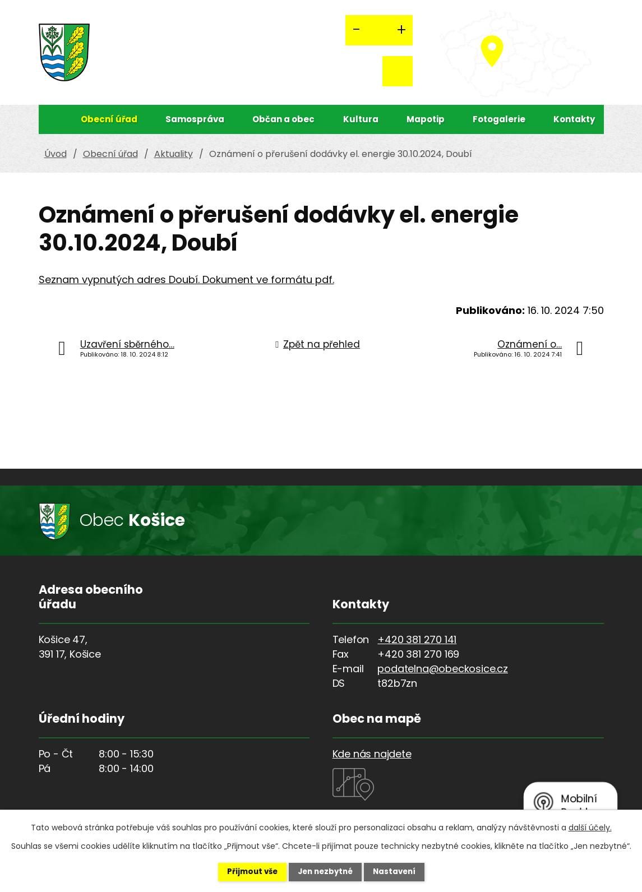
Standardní (379, 30)
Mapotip (426, 119)
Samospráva (194, 119)
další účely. (590, 826)
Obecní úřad (109, 119)
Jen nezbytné (325, 871)
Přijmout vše (243, 871)
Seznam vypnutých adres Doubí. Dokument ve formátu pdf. (186, 279)
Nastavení (403, 871)
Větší (401, 30)
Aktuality (173, 153)
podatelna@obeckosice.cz (442, 669)
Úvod (50, 119)
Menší (356, 30)
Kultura (360, 119)
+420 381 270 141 (416, 639)
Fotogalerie (499, 119)
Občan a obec (283, 119)
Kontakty (574, 119)
